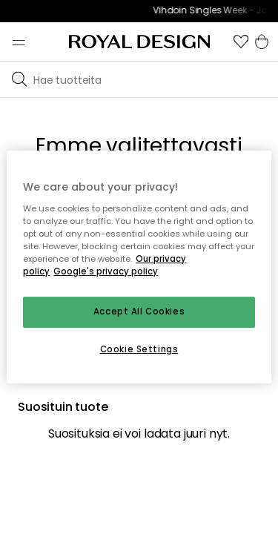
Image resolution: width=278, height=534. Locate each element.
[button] (241, 41)
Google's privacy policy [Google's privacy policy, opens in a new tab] (105, 271)
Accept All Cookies (139, 311)
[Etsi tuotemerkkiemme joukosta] (152, 79)
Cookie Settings (139, 349)
